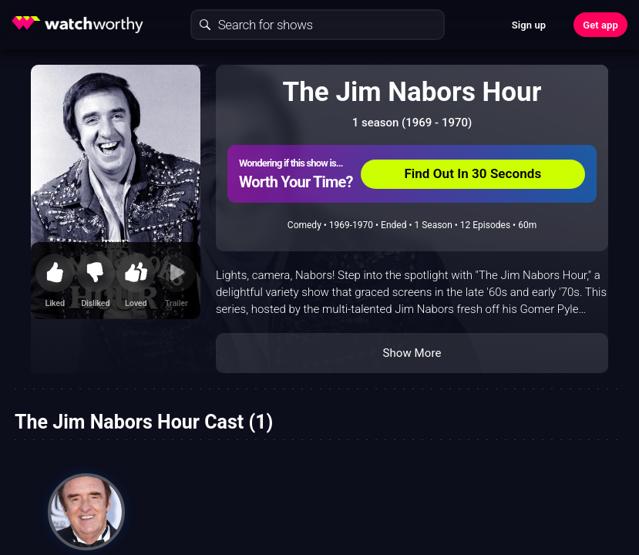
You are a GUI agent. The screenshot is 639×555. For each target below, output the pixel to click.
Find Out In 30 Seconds (472, 173)
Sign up (529, 25)
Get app (600, 25)
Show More (412, 353)
